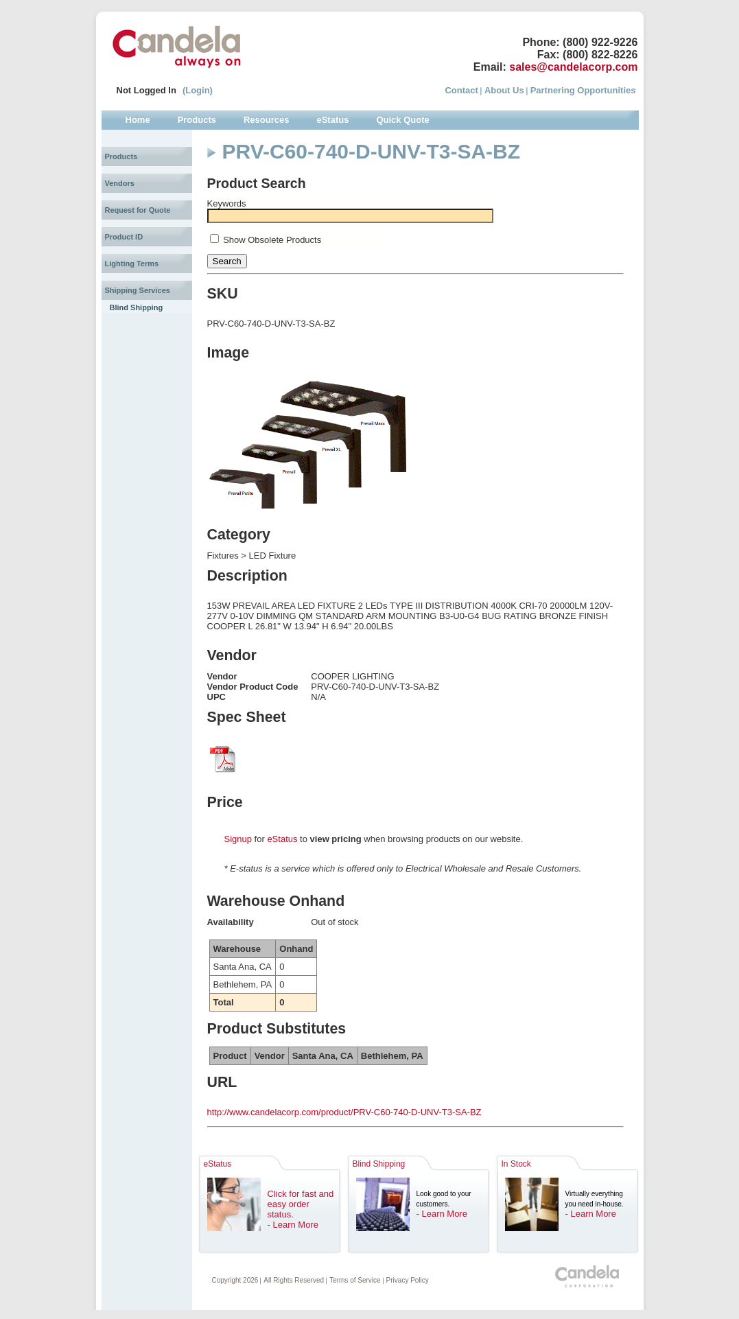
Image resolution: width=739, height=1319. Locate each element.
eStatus (282, 839)
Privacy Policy (407, 1280)
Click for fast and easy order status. (301, 1204)
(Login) (198, 90)
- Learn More (293, 1224)
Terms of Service (354, 1280)
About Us (504, 90)
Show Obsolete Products (272, 240)
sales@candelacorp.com (573, 67)
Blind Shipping (136, 307)
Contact (461, 90)
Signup (238, 839)
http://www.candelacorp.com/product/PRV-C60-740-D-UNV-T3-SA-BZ (344, 1112)
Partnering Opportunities (583, 90)
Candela (177, 46)
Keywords (226, 203)
